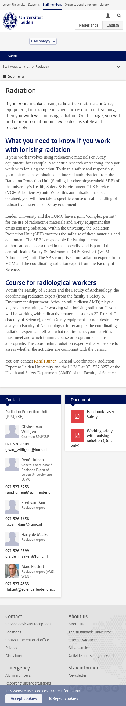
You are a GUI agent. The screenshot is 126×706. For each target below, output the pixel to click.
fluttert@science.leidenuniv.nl (30, 589)
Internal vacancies (83, 640)
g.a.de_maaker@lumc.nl (26, 556)
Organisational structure (81, 5)
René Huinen (45, 361)
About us (76, 624)
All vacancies (79, 647)
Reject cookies (65, 698)
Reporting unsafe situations (28, 683)
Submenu (16, 76)
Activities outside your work (92, 655)
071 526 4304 (17, 444)
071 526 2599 (17, 551)
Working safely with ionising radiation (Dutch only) (93, 438)
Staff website (12, 66)
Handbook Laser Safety (100, 414)
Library (104, 5)
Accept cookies (24, 698)
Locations (13, 632)
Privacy (11, 647)
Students (34, 5)
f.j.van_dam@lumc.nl (23, 524)
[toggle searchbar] (119, 15)
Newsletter (78, 675)
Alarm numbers (18, 675)
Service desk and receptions (28, 624)
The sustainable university (90, 632)
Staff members (52, 5)
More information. (66, 691)
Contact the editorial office (27, 640)
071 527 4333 (17, 584)
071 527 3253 (17, 487)
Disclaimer (13, 655)
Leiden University (14, 5)
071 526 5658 (17, 519)
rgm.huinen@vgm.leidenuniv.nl (30, 492)
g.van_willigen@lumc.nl (26, 449)
